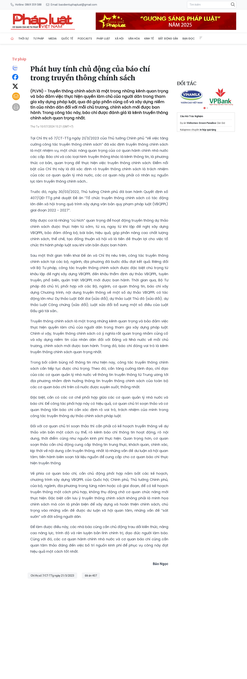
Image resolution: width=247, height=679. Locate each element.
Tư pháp (38, 38)
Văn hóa (134, 38)
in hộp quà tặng (208, 129)
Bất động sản (168, 38)
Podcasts (85, 38)
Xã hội (119, 38)
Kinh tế (149, 38)
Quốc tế (67, 38)
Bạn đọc (189, 38)
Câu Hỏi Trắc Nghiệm (191, 116)
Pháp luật (103, 38)
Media (53, 38)
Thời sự (23, 38)
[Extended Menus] (200, 37)
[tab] (204, 108)
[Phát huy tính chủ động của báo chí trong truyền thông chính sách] (43, 21)
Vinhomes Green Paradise (201, 123)
